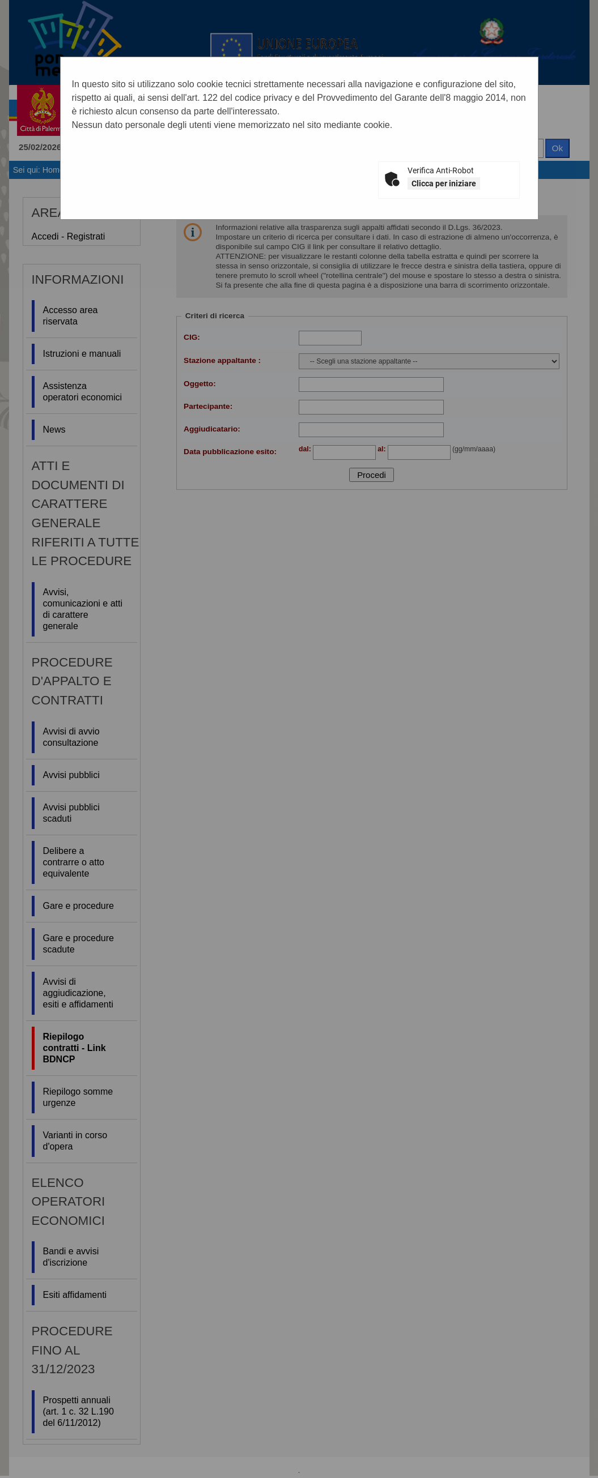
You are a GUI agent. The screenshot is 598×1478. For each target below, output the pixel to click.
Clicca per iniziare (444, 183)
